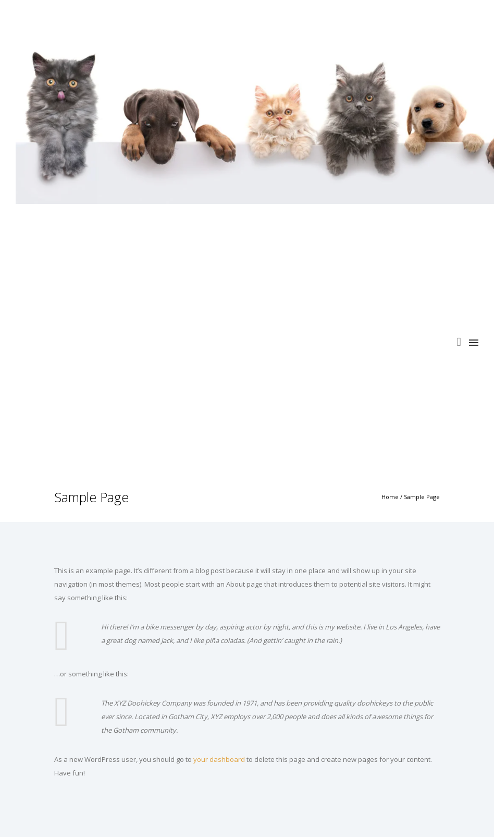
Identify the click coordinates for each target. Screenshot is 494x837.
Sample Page (422, 497)
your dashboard (219, 759)
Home (390, 497)
